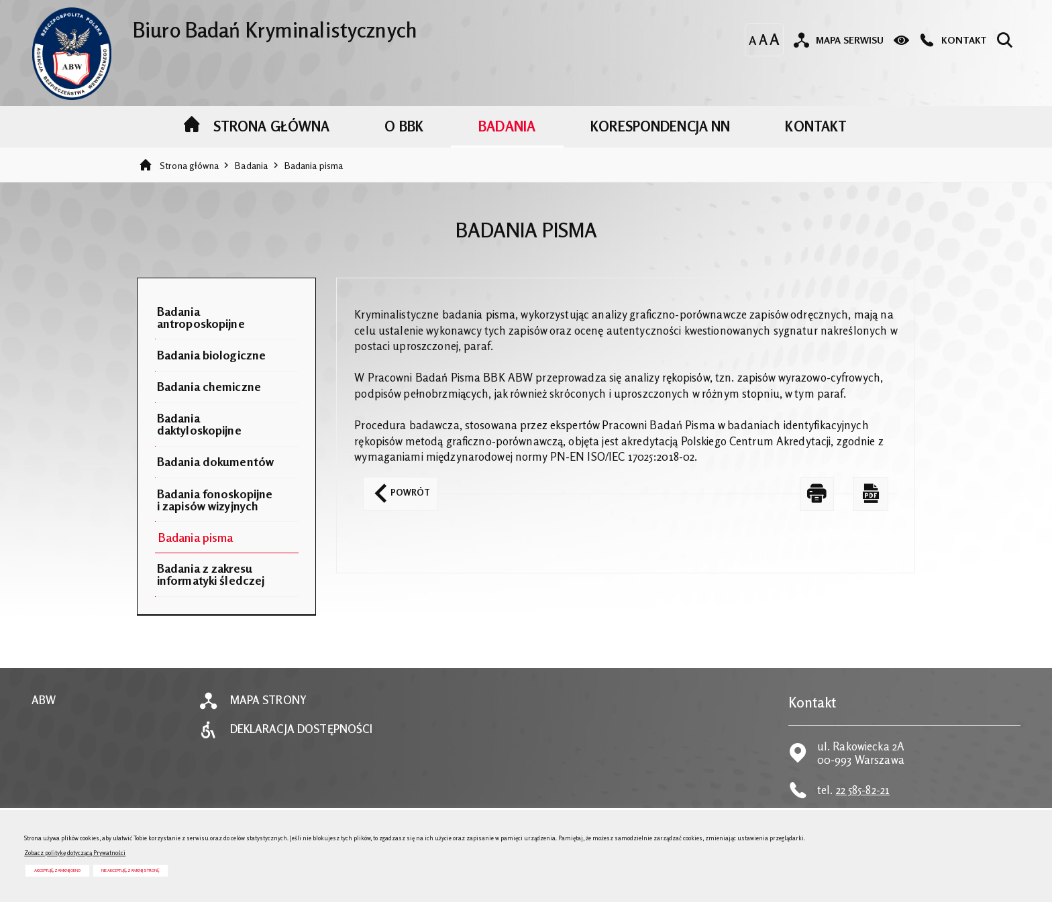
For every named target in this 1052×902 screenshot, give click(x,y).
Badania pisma (314, 165)
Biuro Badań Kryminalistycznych (224, 24)
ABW (44, 700)
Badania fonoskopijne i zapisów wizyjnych (215, 499)
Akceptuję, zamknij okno (57, 870)
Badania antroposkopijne (201, 317)
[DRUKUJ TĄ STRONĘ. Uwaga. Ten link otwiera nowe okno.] (817, 494)
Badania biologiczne (211, 354)
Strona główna (189, 165)
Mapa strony (268, 700)
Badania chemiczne (209, 386)
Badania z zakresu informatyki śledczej (211, 574)
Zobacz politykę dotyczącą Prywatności (74, 852)
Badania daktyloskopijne (199, 423)
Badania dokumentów (215, 461)
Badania (251, 165)
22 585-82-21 (863, 790)
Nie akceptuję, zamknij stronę (130, 870)
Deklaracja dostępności (301, 729)
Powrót (396, 487)
